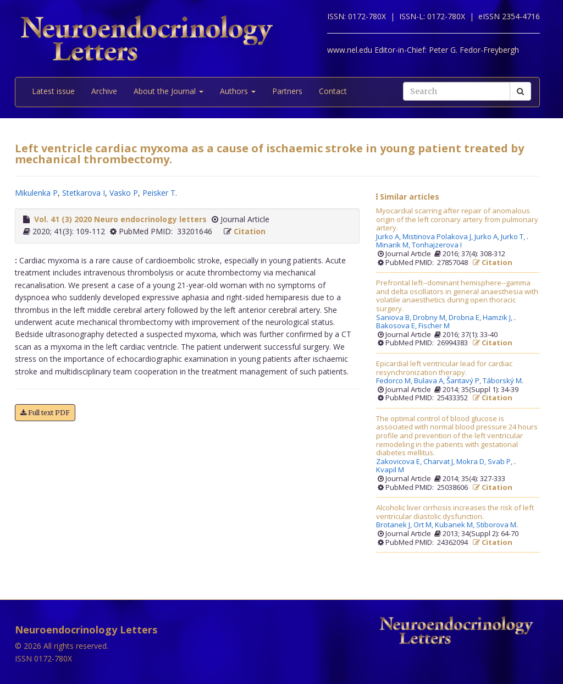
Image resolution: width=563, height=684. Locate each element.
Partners (287, 91)
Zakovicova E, (399, 461)
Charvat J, (439, 461)
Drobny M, (431, 317)
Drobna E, (466, 317)
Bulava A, (430, 381)
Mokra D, (472, 461)
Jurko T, (514, 237)
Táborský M (502, 381)
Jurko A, (389, 237)
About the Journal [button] (168, 91)
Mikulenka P (36, 192)
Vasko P (123, 192)
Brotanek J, (394, 525)
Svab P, (501, 461)
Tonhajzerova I (437, 245)
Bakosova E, (397, 326)
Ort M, (424, 525)
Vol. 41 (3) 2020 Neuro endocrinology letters (120, 219)
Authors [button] (238, 91)
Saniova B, (394, 317)
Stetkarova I (83, 192)
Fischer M (434, 326)
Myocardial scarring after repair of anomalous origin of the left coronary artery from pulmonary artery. (457, 220)
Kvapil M (390, 470)
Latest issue (53, 91)
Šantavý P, (464, 381)
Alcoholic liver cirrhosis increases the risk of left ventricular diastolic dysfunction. (455, 512)
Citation (250, 231)
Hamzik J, (498, 317)
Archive (104, 91)
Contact (333, 91)
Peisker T (158, 192)
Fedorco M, (395, 381)
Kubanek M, (455, 525)
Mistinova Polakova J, (438, 237)
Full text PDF (45, 413)
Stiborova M (496, 525)
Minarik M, (394, 245)
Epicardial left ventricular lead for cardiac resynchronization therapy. (444, 368)
